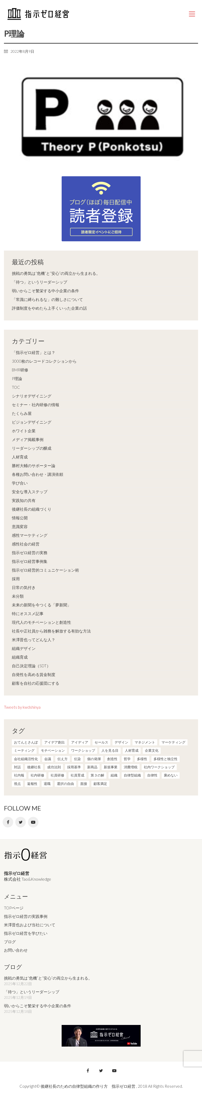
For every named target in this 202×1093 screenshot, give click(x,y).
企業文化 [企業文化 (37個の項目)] (152, 750)
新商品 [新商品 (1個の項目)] (92, 767)
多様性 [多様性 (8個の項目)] (142, 759)
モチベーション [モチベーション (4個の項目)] (53, 750)
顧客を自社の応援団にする (35, 683)
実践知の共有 (24, 500)
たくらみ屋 (22, 413)
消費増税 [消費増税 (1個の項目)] (130, 767)
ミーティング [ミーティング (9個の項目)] (24, 750)
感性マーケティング (29, 535)
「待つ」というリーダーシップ (39, 282)
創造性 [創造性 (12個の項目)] (112, 759)
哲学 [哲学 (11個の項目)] (127, 759)
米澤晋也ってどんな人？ (33, 639)
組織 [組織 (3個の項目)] (114, 775)
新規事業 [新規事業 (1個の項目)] (110, 767)
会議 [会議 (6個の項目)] (47, 759)
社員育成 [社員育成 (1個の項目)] (77, 775)
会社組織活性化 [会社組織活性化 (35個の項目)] (26, 759)
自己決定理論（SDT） (31, 665)
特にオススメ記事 (27, 613)
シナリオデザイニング (31, 396)
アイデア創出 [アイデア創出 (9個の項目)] (54, 742)
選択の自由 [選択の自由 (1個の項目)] (65, 784)
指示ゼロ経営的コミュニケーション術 (45, 570)
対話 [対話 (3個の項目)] (17, 767)
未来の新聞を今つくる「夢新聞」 (41, 604)
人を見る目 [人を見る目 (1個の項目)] (110, 750)
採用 (16, 578)
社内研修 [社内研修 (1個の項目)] (37, 775)
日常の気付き (24, 587)
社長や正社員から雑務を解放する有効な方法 (51, 631)
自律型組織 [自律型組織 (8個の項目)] (132, 775)
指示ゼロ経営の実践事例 (25, 916)
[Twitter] (20, 822)
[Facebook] (8, 822)
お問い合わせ (16, 950)
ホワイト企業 (24, 430)
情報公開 (20, 517)
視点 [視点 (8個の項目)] (17, 784)
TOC (16, 387)
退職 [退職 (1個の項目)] (47, 784)
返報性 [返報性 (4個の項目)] (32, 784)
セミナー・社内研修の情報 (35, 404)
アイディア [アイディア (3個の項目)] (79, 742)
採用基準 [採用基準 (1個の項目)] (74, 767)
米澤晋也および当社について (29, 924)
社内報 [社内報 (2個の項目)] (19, 775)
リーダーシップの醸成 (31, 448)
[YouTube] (33, 822)
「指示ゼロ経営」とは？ (33, 352)
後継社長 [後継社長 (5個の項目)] (34, 767)
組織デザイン (24, 648)
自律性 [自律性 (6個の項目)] (152, 775)
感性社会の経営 (26, 543)
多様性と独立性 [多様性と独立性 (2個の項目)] (166, 759)
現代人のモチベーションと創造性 (41, 622)
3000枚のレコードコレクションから (44, 361)
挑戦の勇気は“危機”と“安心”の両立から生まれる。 (56, 273)
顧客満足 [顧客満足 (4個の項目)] (100, 784)
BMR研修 (20, 369)
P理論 (17, 378)
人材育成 (20, 456)
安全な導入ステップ (29, 491)
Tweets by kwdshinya (22, 707)
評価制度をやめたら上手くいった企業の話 (49, 308)
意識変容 (20, 526)
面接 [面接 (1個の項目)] (83, 784)
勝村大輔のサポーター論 (33, 465)
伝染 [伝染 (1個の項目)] (77, 759)
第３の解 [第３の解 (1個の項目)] (97, 775)
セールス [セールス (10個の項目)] (101, 742)
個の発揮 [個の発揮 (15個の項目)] (94, 759)
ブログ (10, 941)
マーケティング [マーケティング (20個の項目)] (173, 742)
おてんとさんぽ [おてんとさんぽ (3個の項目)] (26, 742)
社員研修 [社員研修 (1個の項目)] (57, 775)
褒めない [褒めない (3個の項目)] (171, 775)
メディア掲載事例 (27, 439)
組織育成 (20, 657)
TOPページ (13, 907)
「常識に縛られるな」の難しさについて (47, 299)
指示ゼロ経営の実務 (29, 552)
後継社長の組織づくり (31, 509)
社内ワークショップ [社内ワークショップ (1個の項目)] (159, 767)
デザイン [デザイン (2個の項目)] (121, 742)
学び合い (20, 483)
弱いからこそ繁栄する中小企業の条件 (45, 290)
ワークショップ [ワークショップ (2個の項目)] (83, 750)
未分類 (18, 596)
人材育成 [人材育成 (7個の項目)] (132, 750)
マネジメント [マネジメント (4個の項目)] (145, 742)
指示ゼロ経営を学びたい (25, 933)
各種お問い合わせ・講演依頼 (37, 474)
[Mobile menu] (192, 14)
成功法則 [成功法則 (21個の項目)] (54, 767)
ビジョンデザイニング (31, 422)
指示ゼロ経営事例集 (29, 561)
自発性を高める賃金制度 (33, 674)
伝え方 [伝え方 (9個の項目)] (62, 759)
